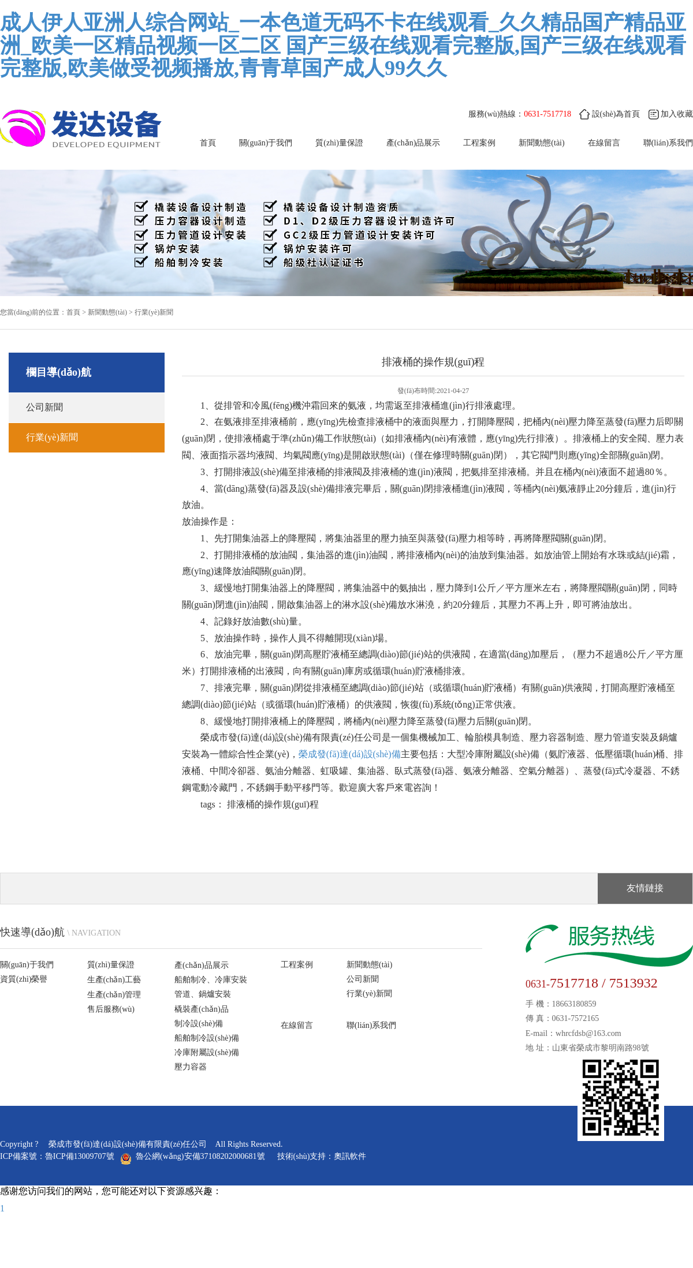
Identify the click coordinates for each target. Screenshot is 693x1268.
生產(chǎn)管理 (114, 994)
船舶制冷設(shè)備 (206, 1038)
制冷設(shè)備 (198, 1023)
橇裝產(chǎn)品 (201, 1009)
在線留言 (297, 1025)
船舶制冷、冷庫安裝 (210, 979)
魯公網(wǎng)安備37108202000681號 (194, 1156)
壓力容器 (190, 1067)
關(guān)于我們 (266, 143)
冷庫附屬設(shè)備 (206, 1052)
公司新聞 (44, 407)
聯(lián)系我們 (371, 1025)
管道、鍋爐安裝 (202, 994)
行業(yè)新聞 (154, 312)
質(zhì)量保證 (339, 143)
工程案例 (479, 143)
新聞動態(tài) (541, 143)
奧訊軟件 (350, 1156)
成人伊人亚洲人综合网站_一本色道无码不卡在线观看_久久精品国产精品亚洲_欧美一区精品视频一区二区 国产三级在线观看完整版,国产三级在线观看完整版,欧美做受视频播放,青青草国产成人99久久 (343, 45)
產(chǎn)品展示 (413, 143)
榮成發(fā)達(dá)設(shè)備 (350, 754)
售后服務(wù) (111, 1009)
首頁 (208, 143)
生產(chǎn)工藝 (114, 979)
